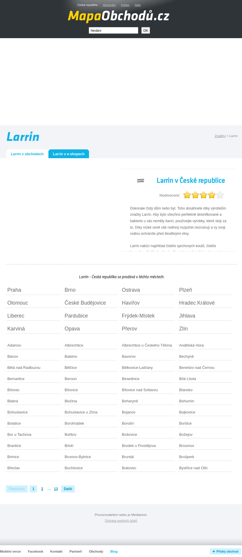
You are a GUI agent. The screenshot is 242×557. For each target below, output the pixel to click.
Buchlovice (74, 468)
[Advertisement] (127, 83)
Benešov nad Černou (196, 367)
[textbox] (113, 30)
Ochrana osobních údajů (121, 520)
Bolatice (14, 423)
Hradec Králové (197, 303)
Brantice (14, 445)
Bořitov (70, 434)
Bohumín (186, 401)
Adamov (14, 345)
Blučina (71, 401)
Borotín (128, 423)
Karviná (16, 329)
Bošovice (129, 434)
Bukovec (129, 468)
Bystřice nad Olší (193, 468)
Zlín (183, 329)
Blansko (186, 390)
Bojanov (128, 412)
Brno (70, 290)
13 (56, 489)
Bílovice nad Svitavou (140, 390)
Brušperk (186, 457)
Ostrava (131, 290)
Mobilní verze (10, 551)
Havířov (131, 303)
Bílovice (71, 390)
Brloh (69, 445)
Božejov (186, 434)
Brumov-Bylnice (78, 457)
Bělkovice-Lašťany (137, 367)
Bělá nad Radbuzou (23, 367)
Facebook (35, 551)
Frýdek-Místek (138, 316)
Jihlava (187, 316)
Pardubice (76, 316)
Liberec (15, 316)
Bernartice (15, 379)
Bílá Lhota (187, 379)
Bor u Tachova (19, 434)
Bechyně (186, 356)
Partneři (76, 551)
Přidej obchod (227, 551)
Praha (14, 290)
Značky (220, 136)
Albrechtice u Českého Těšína (147, 345)
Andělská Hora (191, 345)
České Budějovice (85, 303)
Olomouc (17, 303)
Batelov (71, 356)
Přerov (129, 329)
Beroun (71, 379)
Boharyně (130, 401)
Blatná (12, 401)
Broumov (186, 445)
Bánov (12, 356)
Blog (114, 551)
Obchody (96, 551)
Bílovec (13, 390)
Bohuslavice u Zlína (81, 412)
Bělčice (71, 367)
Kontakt (56, 551)
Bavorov (129, 356)
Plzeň (185, 290)
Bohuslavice (17, 412)
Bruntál (128, 457)
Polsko (125, 4)
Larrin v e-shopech (68, 154)
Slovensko (109, 4)
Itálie (138, 4)
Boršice (185, 423)
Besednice (131, 379)
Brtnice (13, 457)
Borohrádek (74, 423)
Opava (72, 329)
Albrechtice (74, 345)
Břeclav (13, 468)
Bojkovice (187, 412)
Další (68, 489)
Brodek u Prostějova (139, 445)
